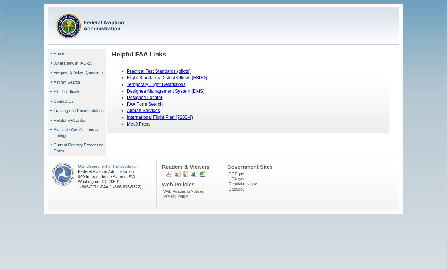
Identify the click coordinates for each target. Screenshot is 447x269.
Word (194, 174)
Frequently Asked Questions (79, 72)
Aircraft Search (67, 82)
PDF (169, 174)
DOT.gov (236, 173)
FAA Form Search (145, 104)
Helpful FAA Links (69, 120)
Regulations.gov (243, 184)
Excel (202, 174)
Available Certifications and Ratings (78, 132)
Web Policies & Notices (183, 191)
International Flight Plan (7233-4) (160, 117)
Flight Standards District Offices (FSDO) (167, 77)
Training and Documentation (79, 110)
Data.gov (236, 189)
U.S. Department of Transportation (108, 166)
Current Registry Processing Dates (79, 148)
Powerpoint (178, 174)
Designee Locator (144, 97)
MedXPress (138, 124)
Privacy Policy (175, 196)
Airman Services (143, 110)
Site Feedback (66, 91)
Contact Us (64, 101)
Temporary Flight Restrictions (156, 84)
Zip (185, 174)
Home (59, 53)
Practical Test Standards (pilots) (159, 71)
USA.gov (236, 179)
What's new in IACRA (73, 63)
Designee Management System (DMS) (165, 91)
